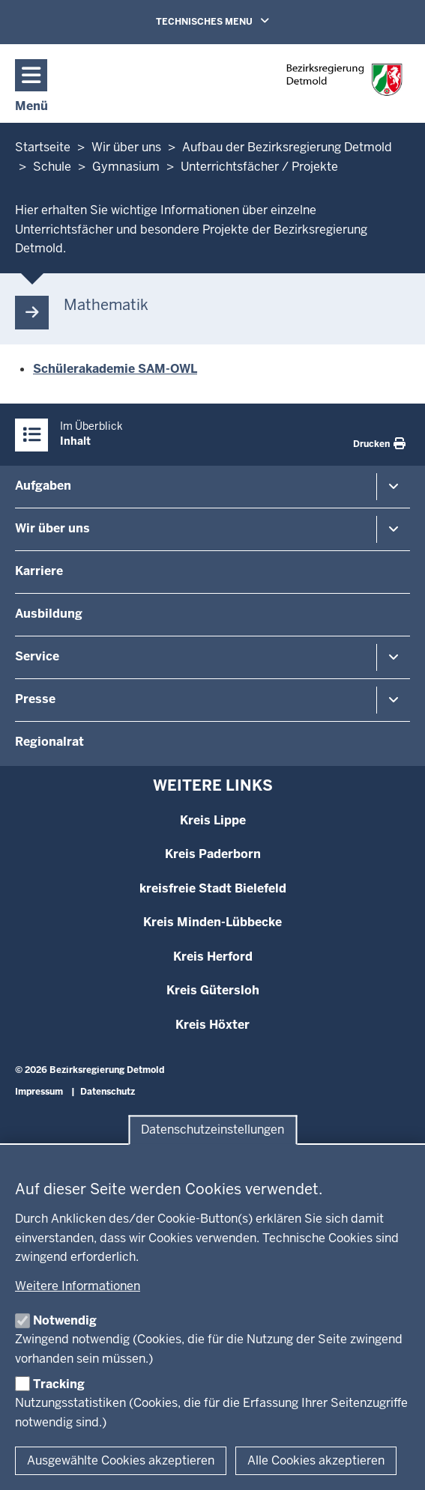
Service (37, 656)
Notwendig (65, 1320)
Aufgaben (43, 485)
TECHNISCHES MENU (234, 21)
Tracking (59, 1384)
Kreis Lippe (213, 820)
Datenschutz (107, 1092)
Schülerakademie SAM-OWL (115, 369)
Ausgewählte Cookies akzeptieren (120, 1460)
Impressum (39, 1092)
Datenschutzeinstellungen (212, 1130)
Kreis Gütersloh (212, 990)
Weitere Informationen (77, 1286)
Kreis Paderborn (213, 854)
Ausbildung (48, 613)
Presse (35, 699)
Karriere (39, 571)
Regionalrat (49, 741)
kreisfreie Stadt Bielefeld (212, 888)
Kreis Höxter (212, 1025)
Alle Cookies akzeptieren (316, 1460)
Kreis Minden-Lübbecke (212, 922)
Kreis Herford (213, 956)
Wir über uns (52, 528)
